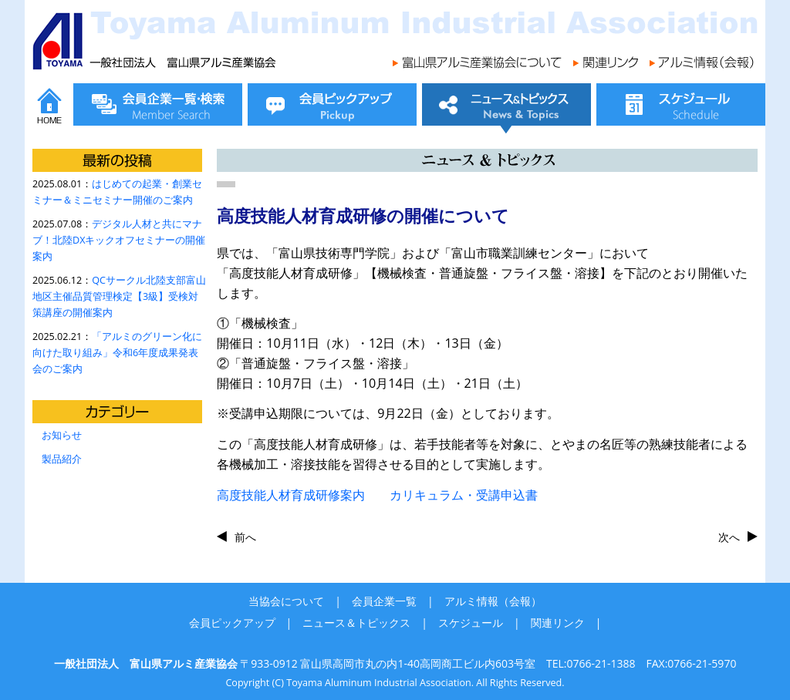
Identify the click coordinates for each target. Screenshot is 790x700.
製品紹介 (62, 459)
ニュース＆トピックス (356, 622)
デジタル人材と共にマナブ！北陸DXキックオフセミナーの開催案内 (118, 240)
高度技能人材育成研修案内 (291, 494)
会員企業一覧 (384, 601)
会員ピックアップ (232, 622)
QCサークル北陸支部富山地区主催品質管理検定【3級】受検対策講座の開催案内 (119, 296)
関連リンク (558, 622)
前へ (245, 537)
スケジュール (470, 622)
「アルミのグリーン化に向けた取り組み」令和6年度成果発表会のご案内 (117, 352)
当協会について (286, 601)
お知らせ (62, 435)
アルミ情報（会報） (493, 601)
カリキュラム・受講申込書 (451, 494)
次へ (729, 537)
